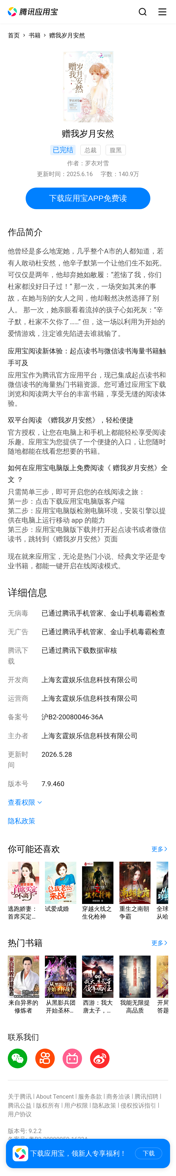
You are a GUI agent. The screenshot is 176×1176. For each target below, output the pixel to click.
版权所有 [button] (48, 1105)
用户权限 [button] (76, 1105)
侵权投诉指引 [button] (138, 1105)
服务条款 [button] (90, 1096)
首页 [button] (14, 35)
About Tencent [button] (55, 1096)
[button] (33, 12)
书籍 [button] (35, 35)
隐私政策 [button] (21, 821)
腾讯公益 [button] (20, 1105)
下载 (149, 1153)
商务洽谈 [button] (118, 1096)
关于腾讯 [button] (20, 1096)
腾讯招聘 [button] (146, 1096)
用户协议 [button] (20, 1114)
